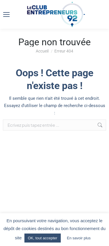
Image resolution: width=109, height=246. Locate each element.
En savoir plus (79, 238)
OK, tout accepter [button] (42, 238)
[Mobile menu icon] (6, 14)
